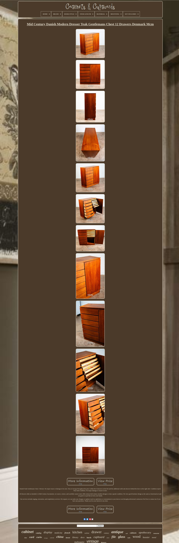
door (25, 538)
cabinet (28, 532)
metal (154, 537)
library (75, 537)
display (48, 532)
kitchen (77, 532)
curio (39, 537)
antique (117, 532)
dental (68, 538)
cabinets (133, 533)
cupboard (98, 537)
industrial (156, 533)
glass (121, 537)
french (67, 533)
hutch (89, 538)
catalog (38, 533)
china (59, 537)
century (106, 533)
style (128, 538)
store (108, 538)
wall (127, 533)
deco (82, 537)
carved (52, 538)
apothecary (145, 532)
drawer (96, 532)
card (31, 537)
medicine (58, 533)
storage (46, 538)
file (114, 537)
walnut (86, 533)
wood (137, 537)
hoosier (146, 537)
